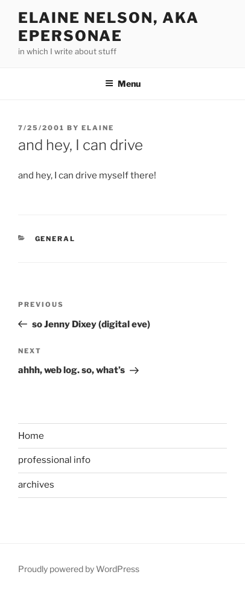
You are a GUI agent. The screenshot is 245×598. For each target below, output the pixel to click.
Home (31, 435)
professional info (54, 460)
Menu (123, 83)
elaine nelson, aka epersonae (108, 27)
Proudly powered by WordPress (78, 569)
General (55, 238)
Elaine (97, 128)
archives (36, 484)
